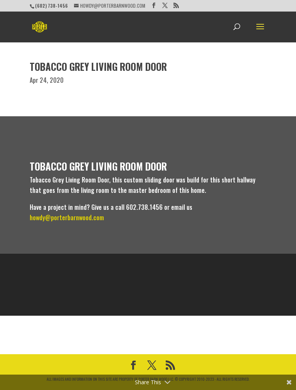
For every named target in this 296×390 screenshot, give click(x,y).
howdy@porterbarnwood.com (67, 217)
